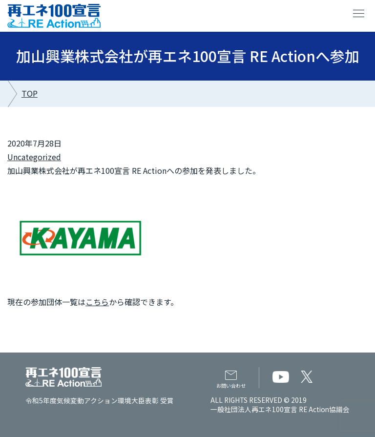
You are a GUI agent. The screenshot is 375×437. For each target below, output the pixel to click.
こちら (97, 302)
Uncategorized (34, 157)
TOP (29, 93)
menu (359, 13)
